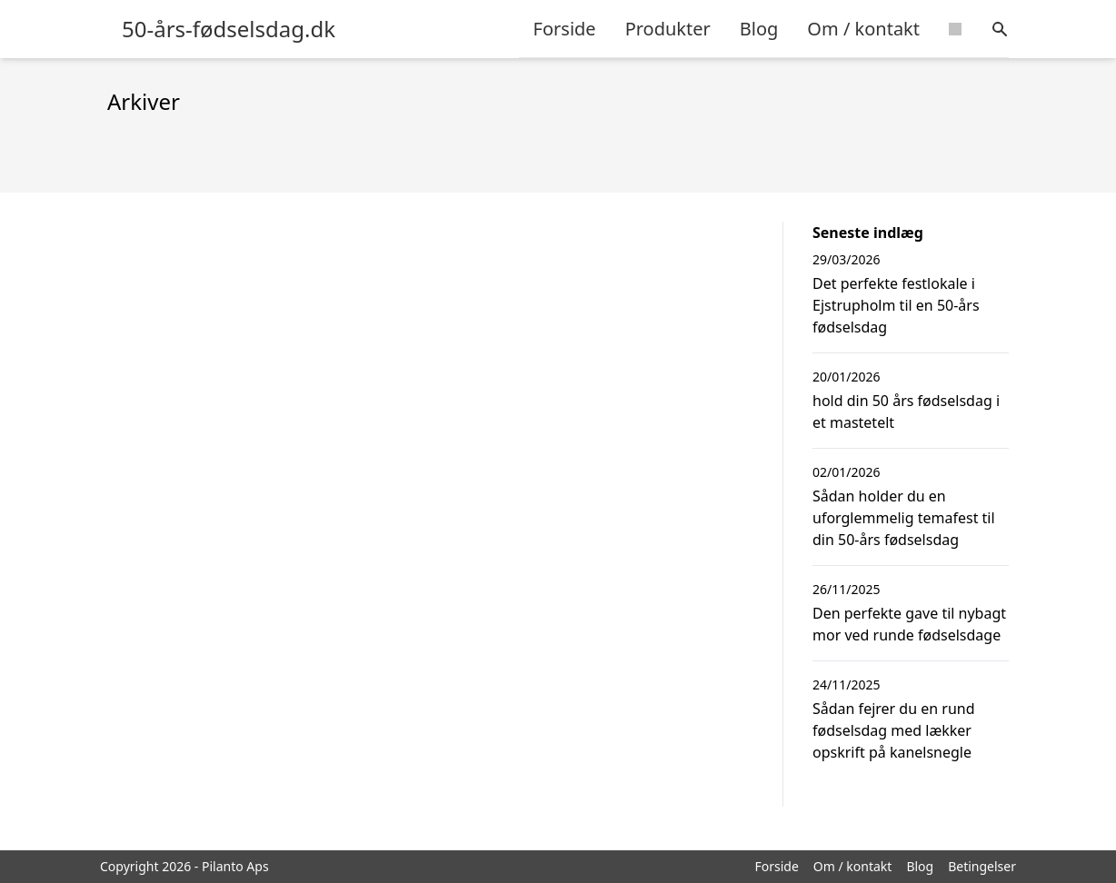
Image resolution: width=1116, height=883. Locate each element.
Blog (759, 28)
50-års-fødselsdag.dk (228, 29)
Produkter (668, 28)
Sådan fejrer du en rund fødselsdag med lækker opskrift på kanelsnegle (893, 730)
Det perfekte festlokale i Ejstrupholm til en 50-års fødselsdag (896, 305)
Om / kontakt (863, 28)
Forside (564, 28)
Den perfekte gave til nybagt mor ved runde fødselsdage (909, 624)
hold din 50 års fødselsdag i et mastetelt (906, 411)
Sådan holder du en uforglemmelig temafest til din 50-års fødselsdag (903, 518)
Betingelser (982, 866)
